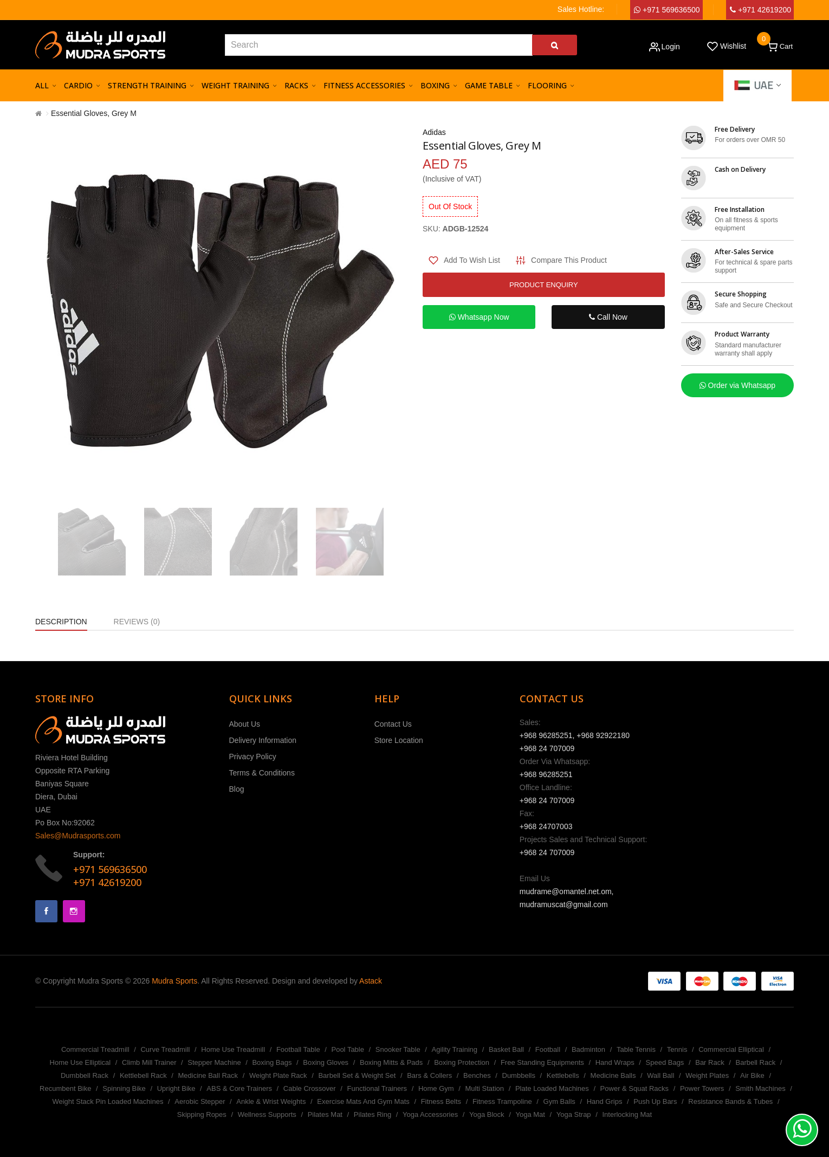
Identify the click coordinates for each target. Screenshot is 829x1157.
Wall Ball (660, 1075)
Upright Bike (176, 1088)
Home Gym (436, 1088)
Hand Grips (605, 1101)
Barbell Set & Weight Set (357, 1075)
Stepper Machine (214, 1062)
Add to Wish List (472, 260)
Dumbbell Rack (84, 1075)
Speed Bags (665, 1062)
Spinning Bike (124, 1088)
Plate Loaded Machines (552, 1088)
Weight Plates (707, 1075)
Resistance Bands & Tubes (730, 1101)
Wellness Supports (267, 1114)
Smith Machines (760, 1088)
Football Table (298, 1049)
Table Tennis (636, 1049)
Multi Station (484, 1088)
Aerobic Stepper (199, 1101)
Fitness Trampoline (502, 1101)
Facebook (46, 911)
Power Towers (702, 1088)
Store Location (398, 740)
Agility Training (455, 1049)
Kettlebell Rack (143, 1075)
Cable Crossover (309, 1088)
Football (547, 1049)
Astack (370, 981)
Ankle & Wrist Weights (271, 1101)
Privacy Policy (252, 756)
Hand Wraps (614, 1062)
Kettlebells (563, 1075)
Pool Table (347, 1049)
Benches (477, 1075)
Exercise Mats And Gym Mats (363, 1101)
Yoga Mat (530, 1114)
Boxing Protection (461, 1062)
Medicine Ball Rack (208, 1075)
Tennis (677, 1049)
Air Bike (752, 1075)
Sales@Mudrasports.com (77, 835)
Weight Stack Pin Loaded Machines (107, 1101)
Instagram (74, 911)
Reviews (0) (137, 621)
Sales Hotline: (581, 9)
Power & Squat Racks (634, 1088)
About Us (245, 724)
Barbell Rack (756, 1062)
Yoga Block (486, 1114)
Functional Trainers (377, 1088)
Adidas (434, 132)
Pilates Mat (325, 1114)
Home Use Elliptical (80, 1062)
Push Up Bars (655, 1101)
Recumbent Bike (65, 1088)
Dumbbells (518, 1075)
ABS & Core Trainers (239, 1088)
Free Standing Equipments (542, 1062)
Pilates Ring (372, 1114)
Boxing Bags (272, 1062)
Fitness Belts (441, 1101)
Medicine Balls (613, 1075)
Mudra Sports (174, 981)
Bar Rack (709, 1062)
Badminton (588, 1049)
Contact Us (393, 724)
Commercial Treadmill (95, 1049)
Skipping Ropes (201, 1114)
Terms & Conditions (262, 772)
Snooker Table (397, 1049)
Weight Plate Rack (278, 1075)
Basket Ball (506, 1049)
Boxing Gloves (325, 1062)
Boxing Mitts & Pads (391, 1062)
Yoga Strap (573, 1114)
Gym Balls (559, 1101)
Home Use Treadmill (233, 1049)
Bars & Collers (429, 1075)
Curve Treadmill (165, 1049)
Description (61, 621)
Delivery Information (263, 740)
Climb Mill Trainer (149, 1062)
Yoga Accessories (430, 1114)
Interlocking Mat (627, 1114)
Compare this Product (569, 260)
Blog (236, 789)
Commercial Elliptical (731, 1049)
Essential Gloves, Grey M (94, 113)
